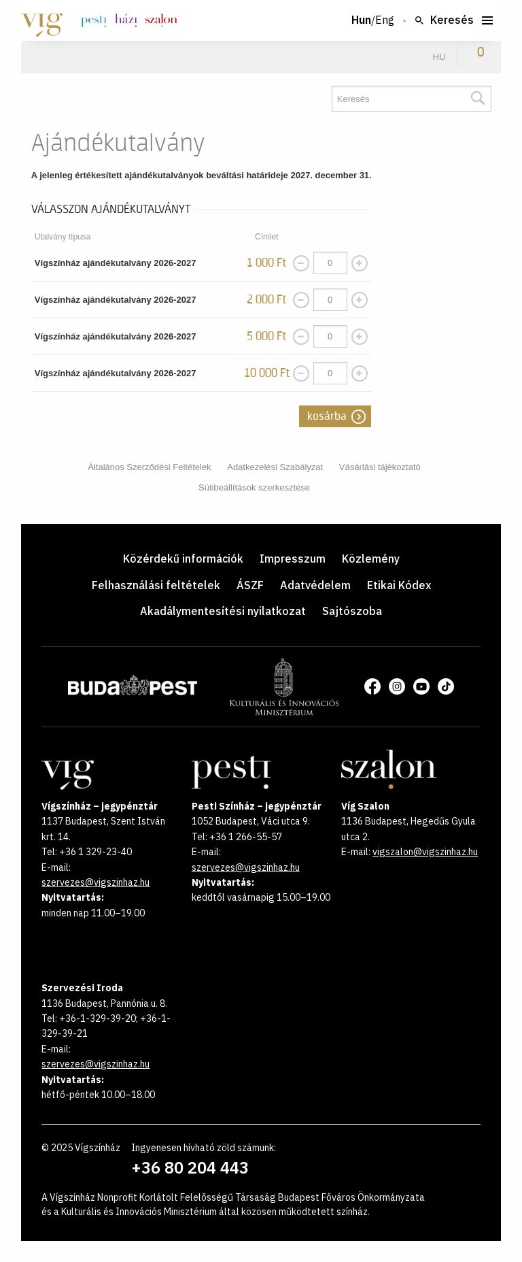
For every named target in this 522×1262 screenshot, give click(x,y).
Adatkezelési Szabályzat (275, 467)
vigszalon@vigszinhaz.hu (425, 852)
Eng (384, 20)
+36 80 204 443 (190, 1167)
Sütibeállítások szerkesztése (254, 487)
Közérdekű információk (183, 558)
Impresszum (293, 558)
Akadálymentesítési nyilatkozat (223, 611)
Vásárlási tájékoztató (380, 467)
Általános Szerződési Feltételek (149, 467)
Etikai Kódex (399, 585)
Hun (361, 20)
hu (439, 57)
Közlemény (371, 558)
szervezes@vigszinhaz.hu (95, 882)
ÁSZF (250, 585)
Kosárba (327, 416)
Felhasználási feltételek (156, 585)
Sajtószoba (352, 611)
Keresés (444, 20)
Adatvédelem (315, 585)
